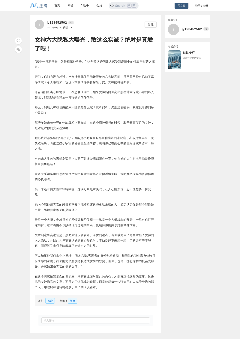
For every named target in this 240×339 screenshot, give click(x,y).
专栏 (70, 5)
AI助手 (85, 5)
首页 (57, 5)
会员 (99, 5)
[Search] (124, 5)
